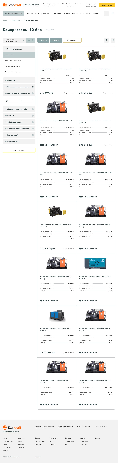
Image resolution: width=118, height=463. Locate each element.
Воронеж (68, 438)
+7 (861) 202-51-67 (99, 426)
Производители (57, 13)
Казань (52, 441)
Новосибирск (69, 441)
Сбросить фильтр (72, 40)
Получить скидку (69, 93)
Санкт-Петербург (40, 441)
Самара (37, 438)
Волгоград (83, 444)
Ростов (52, 444)
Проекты (43, 13)
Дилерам (67, 13)
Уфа (66, 444)
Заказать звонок (107, 5)
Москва (97, 438)
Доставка (88, 13)
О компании (29, 13)
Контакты (95, 13)
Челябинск (53, 438)
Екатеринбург (39, 444)
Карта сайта (38, 457)
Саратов (82, 438)
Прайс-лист (74, 13)
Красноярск (84, 441)
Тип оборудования (14, 49)
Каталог (15, 13)
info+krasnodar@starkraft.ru (74, 4)
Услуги (37, 13)
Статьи (49, 13)
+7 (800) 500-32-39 (90, 4)
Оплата (82, 13)
